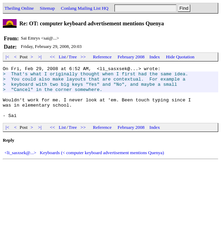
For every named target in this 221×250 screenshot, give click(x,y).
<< (52, 56)
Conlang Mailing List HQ (84, 8)
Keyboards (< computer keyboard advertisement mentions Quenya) (102, 163)
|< (7, 56)
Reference (102, 56)
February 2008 (131, 56)
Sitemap (47, 8)
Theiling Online (19, 8)
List (62, 56)
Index (154, 56)
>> (83, 56)
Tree (72, 56)
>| (40, 56)
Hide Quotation (180, 56)
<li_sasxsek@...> (20, 163)
